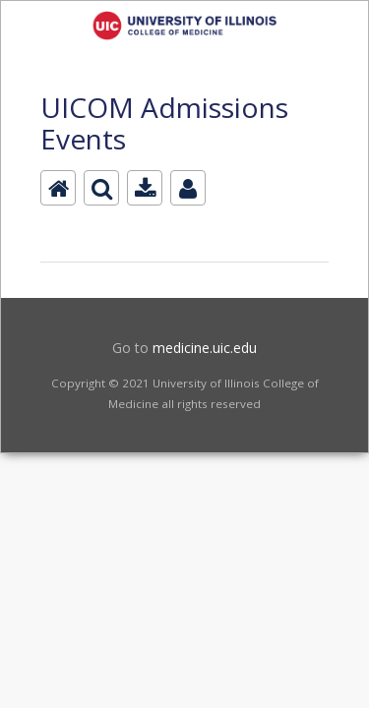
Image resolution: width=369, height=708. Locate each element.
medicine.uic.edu (205, 347)
